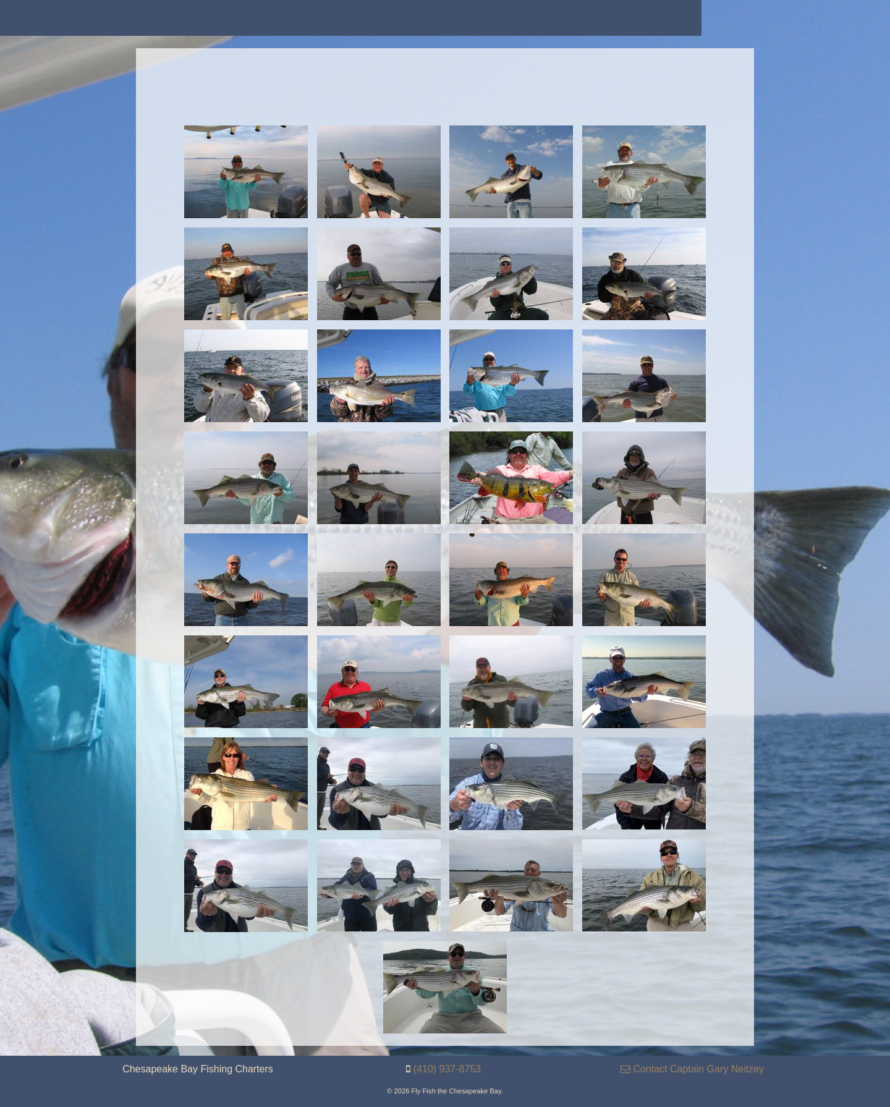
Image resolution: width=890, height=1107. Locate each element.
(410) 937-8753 (447, 1069)
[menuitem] (93, 18)
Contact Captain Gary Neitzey (692, 1069)
